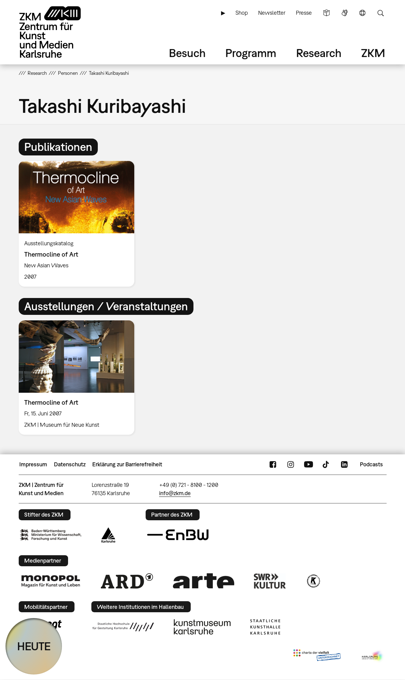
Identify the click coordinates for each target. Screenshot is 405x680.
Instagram (291, 464)
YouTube (308, 464)
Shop (241, 13)
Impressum (33, 464)
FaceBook (273, 464)
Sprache (362, 13)
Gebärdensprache (344, 13)
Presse (304, 13)
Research (319, 52)
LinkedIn (344, 464)
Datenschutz (70, 464)
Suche (380, 13)
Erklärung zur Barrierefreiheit (127, 464)
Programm (250, 52)
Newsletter (271, 13)
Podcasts (371, 464)
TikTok (326, 464)
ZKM (373, 52)
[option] (79, 224)
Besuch (187, 52)
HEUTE (34, 646)
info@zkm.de (175, 493)
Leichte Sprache (326, 13)
